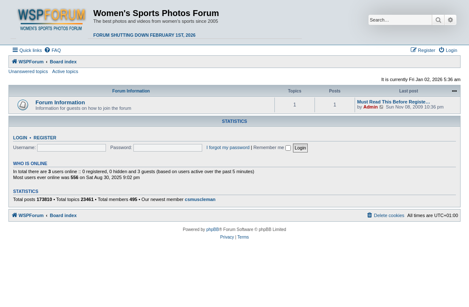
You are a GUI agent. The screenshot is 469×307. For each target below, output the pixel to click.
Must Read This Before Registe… (393, 101)
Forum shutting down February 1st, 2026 (144, 35)
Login (20, 137)
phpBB (212, 229)
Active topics (65, 71)
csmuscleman (200, 199)
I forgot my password (227, 147)
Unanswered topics (28, 71)
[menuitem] (52, 50)
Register (45, 137)
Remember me (272, 147)
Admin (370, 106)
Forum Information (131, 91)
